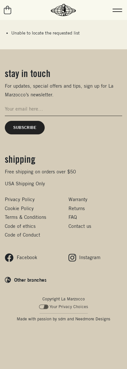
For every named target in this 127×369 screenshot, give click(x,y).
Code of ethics (20, 226)
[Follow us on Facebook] (21, 257)
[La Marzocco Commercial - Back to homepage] (63, 10)
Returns (76, 208)
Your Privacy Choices (63, 306)
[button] (117, 10)
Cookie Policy (19, 208)
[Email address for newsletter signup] (63, 109)
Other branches (30, 280)
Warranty (77, 199)
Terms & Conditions (25, 217)
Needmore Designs (92, 318)
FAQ (72, 217)
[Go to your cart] (8, 10)
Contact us (79, 226)
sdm (62, 318)
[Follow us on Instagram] (84, 257)
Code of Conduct (22, 235)
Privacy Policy (20, 199)
